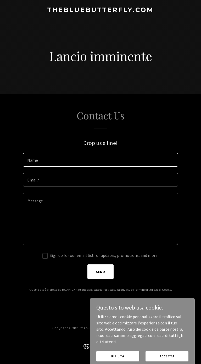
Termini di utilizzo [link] (146, 290)
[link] (100, 10)
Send (100, 271)
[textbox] (100, 160)
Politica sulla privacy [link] (116, 290)
